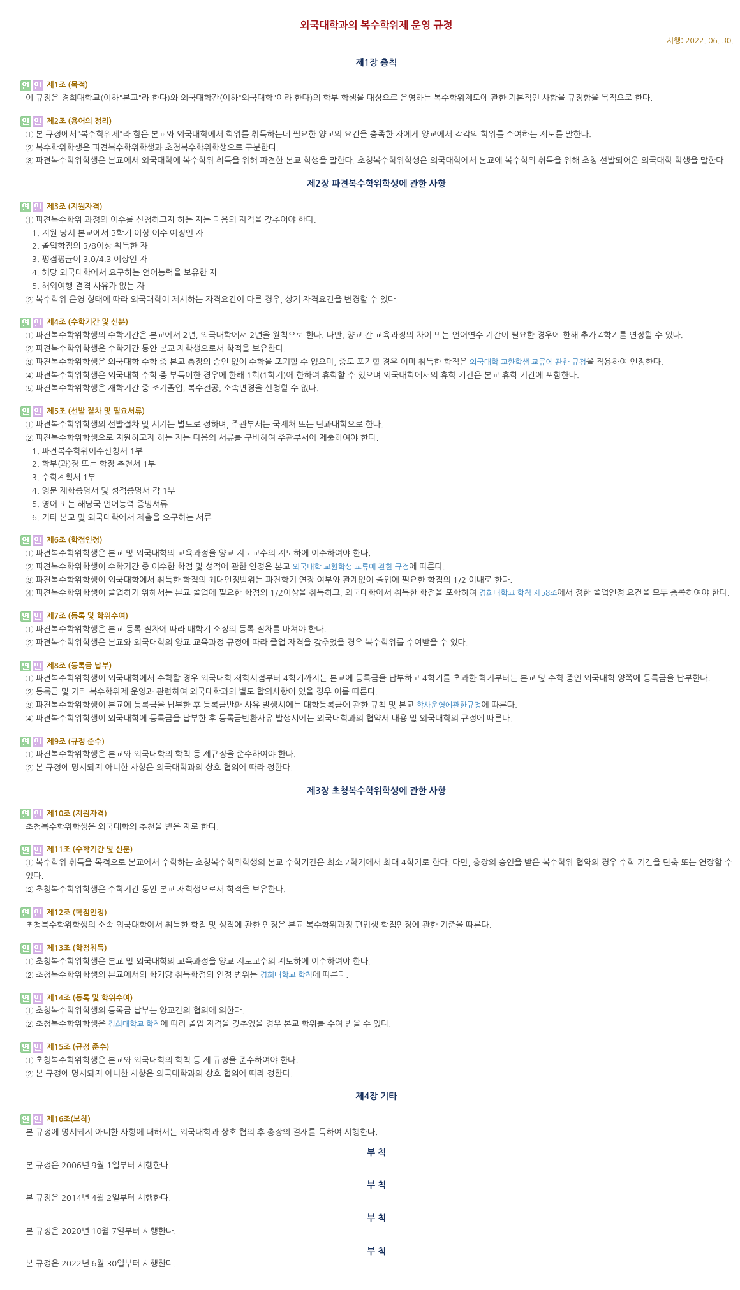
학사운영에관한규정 (449, 705)
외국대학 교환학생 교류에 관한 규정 (528, 362)
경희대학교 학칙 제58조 (518, 593)
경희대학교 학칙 (286, 975)
